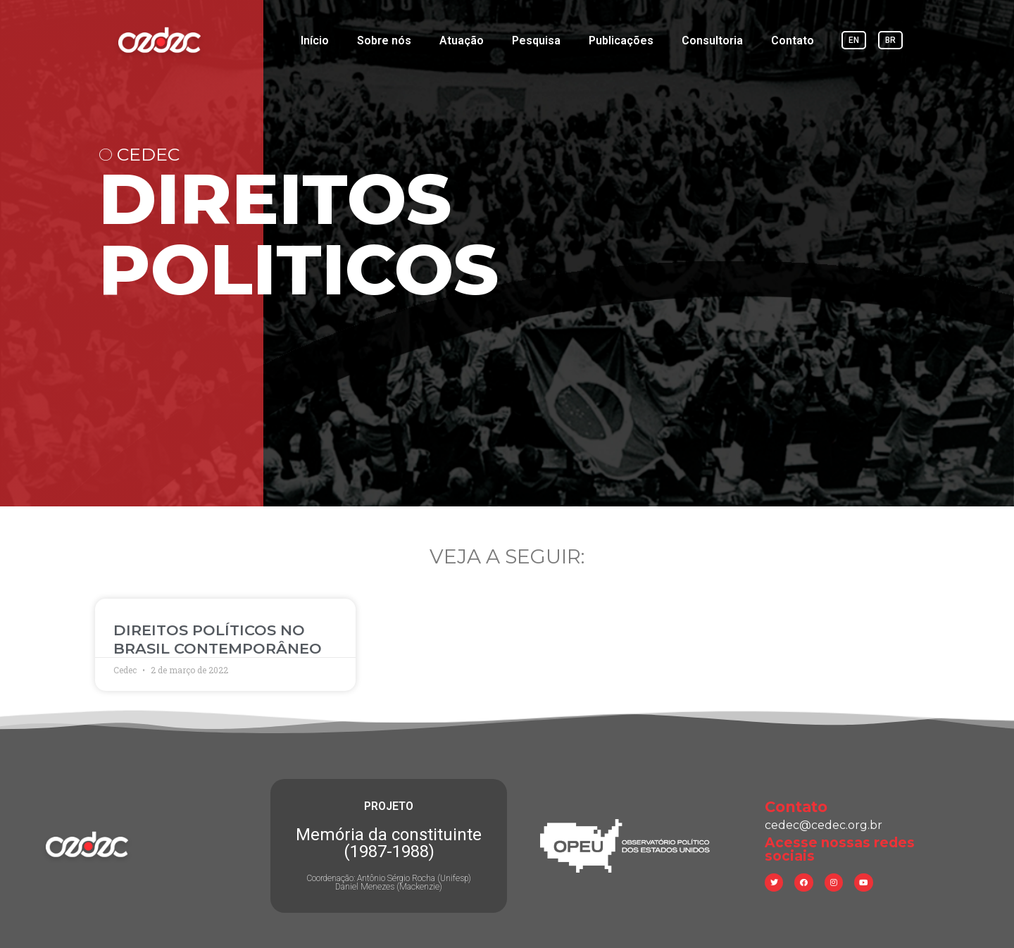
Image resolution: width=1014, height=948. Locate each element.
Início (315, 40)
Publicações (621, 40)
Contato (792, 40)
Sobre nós (384, 40)
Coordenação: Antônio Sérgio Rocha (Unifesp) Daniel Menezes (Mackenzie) (388, 882)
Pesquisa (536, 40)
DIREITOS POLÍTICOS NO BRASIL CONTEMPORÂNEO (217, 638)
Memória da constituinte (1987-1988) (389, 843)
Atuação (461, 40)
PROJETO (388, 806)
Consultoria (712, 40)
